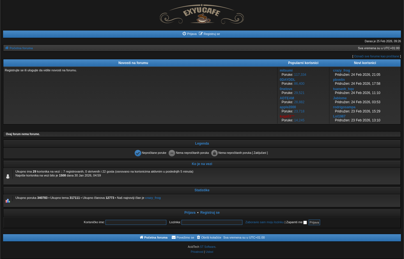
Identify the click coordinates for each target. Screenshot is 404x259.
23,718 (299, 111)
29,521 (299, 93)
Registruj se (210, 213)
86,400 (299, 84)
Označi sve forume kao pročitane (376, 56)
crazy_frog (153, 197)
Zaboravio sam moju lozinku (264, 222)
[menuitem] (189, 33)
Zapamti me (296, 222)
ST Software (207, 246)
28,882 (299, 102)
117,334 (300, 75)
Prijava (189, 213)
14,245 (299, 120)
